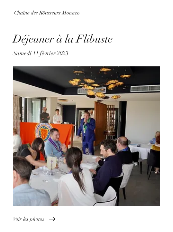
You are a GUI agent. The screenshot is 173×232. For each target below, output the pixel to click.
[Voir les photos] (86, 219)
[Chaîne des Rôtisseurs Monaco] (86, 13)
